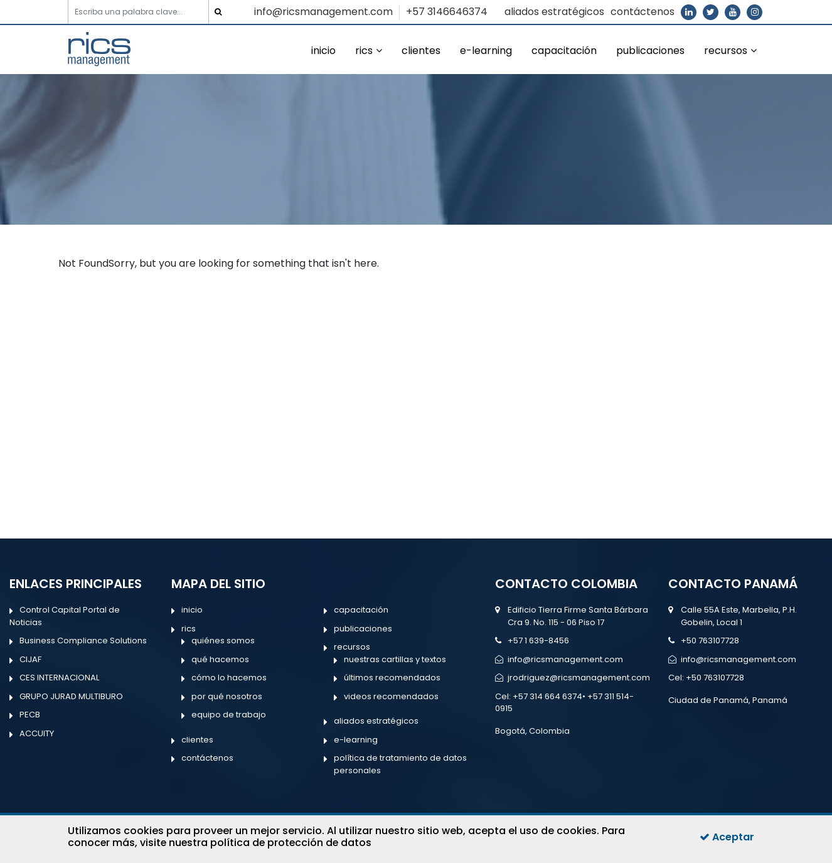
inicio (323, 50)
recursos (725, 50)
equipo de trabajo (228, 715)
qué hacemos (220, 659)
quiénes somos (223, 640)
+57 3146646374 (447, 11)
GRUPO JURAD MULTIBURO (71, 696)
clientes (421, 50)
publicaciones (650, 50)
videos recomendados (391, 696)
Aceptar (727, 837)
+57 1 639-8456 (538, 640)
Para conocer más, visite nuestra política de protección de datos (346, 836)
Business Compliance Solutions (83, 640)
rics (364, 50)
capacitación (564, 50)
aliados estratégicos (554, 11)
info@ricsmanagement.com (323, 11)
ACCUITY (36, 733)
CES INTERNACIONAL (59, 677)
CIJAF (30, 659)
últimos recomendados (392, 677)
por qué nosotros (226, 696)
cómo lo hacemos (229, 677)
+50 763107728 (710, 640)
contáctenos (643, 11)
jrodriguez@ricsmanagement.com (579, 677)
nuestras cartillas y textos (395, 659)
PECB (29, 715)
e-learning (486, 50)
